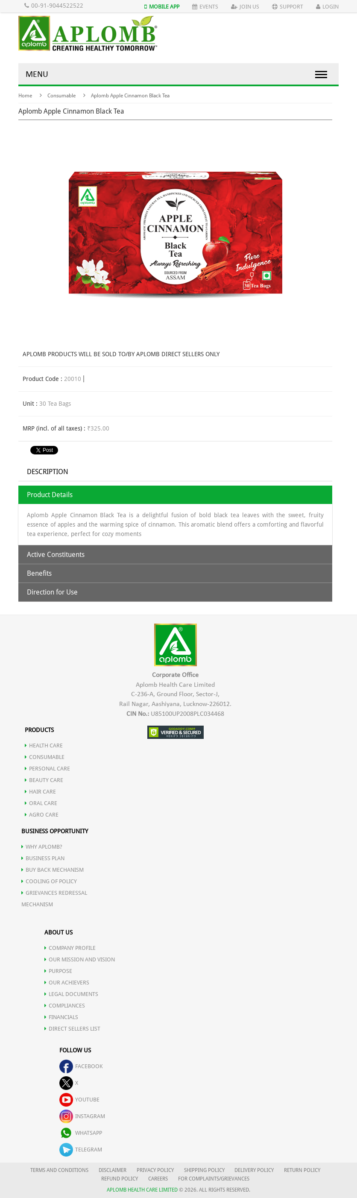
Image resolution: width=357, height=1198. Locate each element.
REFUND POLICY (119, 1179)
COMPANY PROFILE (70, 948)
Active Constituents (56, 555)
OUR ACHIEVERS (66, 982)
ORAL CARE (41, 803)
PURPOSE (58, 971)
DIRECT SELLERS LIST (72, 1028)
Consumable (61, 96)
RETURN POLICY (302, 1170)
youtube (79, 1099)
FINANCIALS (61, 1017)
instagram (82, 1116)
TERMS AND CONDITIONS (59, 1170)
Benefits (39, 573)
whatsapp (80, 1133)
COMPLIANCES (64, 1005)
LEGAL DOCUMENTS (71, 994)
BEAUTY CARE (44, 780)
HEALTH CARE (44, 745)
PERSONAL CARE (47, 768)
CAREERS (158, 1179)
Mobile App (161, 6)
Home (25, 96)
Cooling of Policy (49, 881)
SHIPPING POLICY (205, 1170)
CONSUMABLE (44, 757)
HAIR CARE (40, 791)
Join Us (245, 6)
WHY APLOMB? (41, 847)
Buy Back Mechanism (52, 870)
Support (287, 6)
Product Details (50, 495)
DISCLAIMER (112, 1170)
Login (327, 6)
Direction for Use (52, 592)
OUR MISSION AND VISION (79, 959)
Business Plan (42, 858)
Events (205, 6)
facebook (81, 1066)
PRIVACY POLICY (155, 1170)
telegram (80, 1149)
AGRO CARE (42, 814)
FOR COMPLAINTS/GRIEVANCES (213, 1179)
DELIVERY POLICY (254, 1170)
